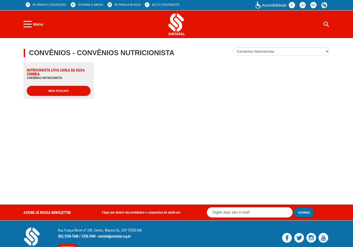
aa (313, 5)
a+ (303, 5)
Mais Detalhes (59, 91)
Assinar (304, 212)
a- (292, 5)
